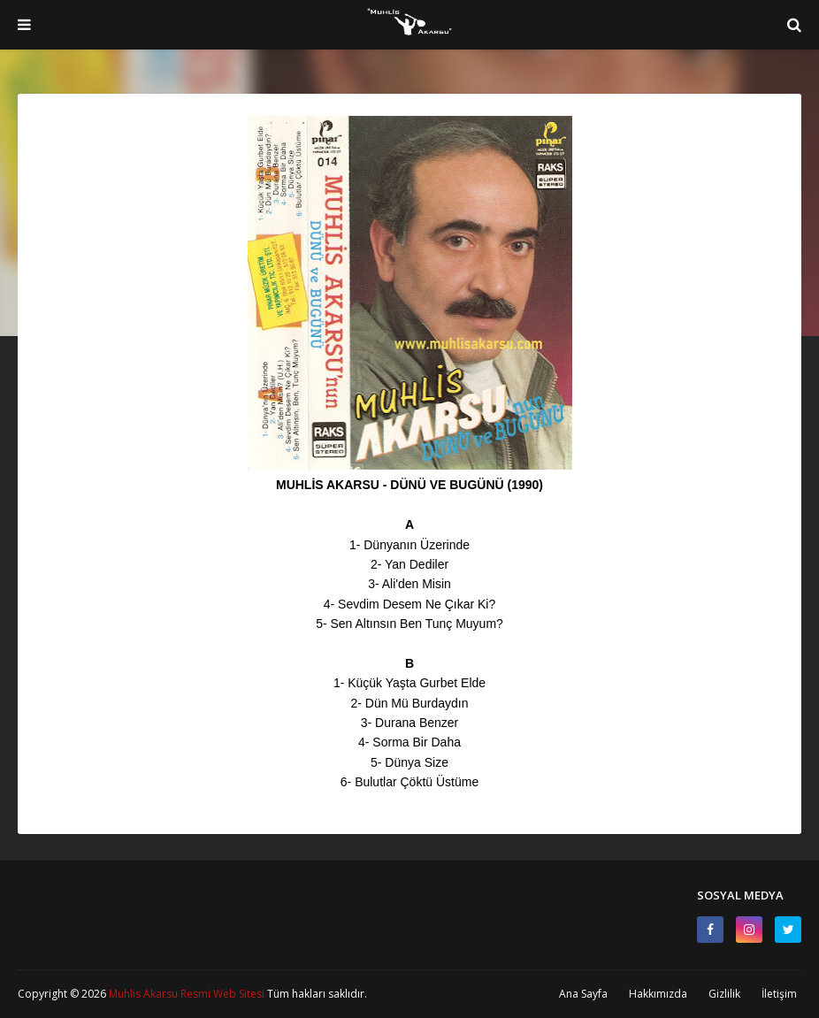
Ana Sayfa (583, 993)
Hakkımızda (658, 993)
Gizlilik (724, 993)
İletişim (779, 993)
